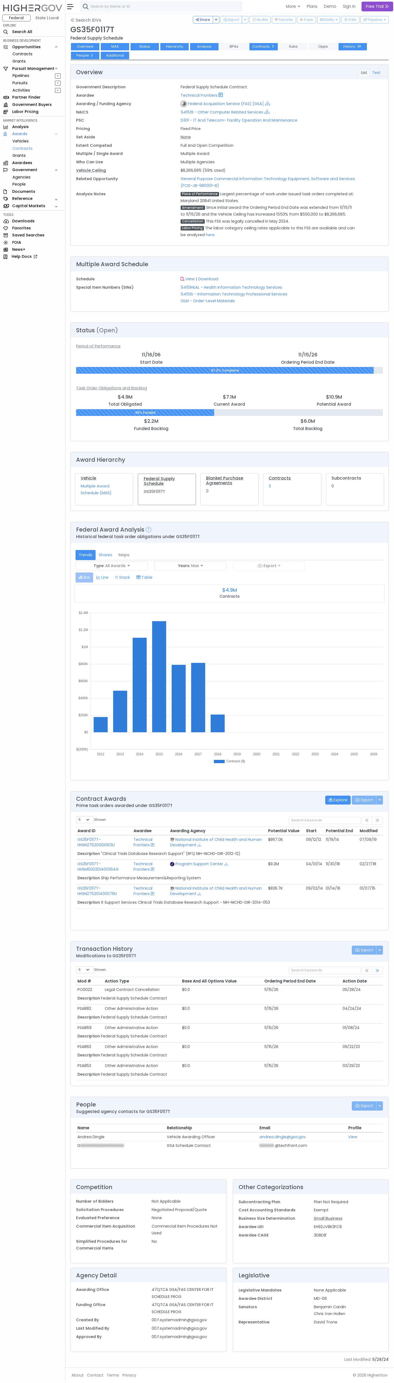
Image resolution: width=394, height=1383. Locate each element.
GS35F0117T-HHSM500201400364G (98, 866)
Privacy (129, 1375)
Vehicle (88, 478)
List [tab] (364, 72)
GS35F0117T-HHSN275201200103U (96, 842)
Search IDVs (85, 20)
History (352, 46)
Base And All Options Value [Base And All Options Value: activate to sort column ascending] (209, 981)
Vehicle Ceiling (91, 170)
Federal (16, 18)
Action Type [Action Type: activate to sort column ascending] (117, 981)
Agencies (21, 177)
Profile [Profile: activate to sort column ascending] (354, 1128)
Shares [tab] (105, 555)
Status (144, 46)
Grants (19, 61)
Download (208, 279)
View (190, 279)
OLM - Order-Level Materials (208, 301)
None (186, 137)
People (19, 184)
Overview (85, 46)
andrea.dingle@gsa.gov (282, 1137)
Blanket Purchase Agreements (224, 480)
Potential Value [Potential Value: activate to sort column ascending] (283, 831)
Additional (115, 55)
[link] (377, 971)
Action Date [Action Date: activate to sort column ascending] (355, 981)
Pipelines (20, 75)
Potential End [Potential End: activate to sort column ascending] (339, 831)
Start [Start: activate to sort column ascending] (311, 831)
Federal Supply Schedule (159, 481)
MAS (115, 46)
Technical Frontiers (199, 95)
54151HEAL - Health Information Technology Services (231, 287)
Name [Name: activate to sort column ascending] (83, 1128)
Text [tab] (376, 72)
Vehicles (20, 141)
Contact (95, 1375)
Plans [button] (312, 6)
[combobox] (161, 6)
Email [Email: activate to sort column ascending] (264, 1128)
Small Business (328, 1218)
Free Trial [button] (377, 6)
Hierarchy (174, 46)
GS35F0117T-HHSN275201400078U (97, 891)
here (210, 234)
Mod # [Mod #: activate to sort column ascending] (84, 981)
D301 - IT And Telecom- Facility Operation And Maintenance (239, 120)
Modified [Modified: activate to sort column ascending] (368, 831)
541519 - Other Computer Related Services (222, 112)
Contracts (22, 54)
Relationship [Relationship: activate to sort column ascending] (179, 1128)
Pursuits (20, 83)
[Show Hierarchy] (267, 103)
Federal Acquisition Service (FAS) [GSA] (226, 103)
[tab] (84, 577)
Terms (113, 1375)
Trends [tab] (85, 555)
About (77, 1375)
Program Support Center (199, 864)
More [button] (291, 6)
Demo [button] (330, 6)
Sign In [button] (349, 6)
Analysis (204, 46)
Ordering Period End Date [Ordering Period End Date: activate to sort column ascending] (289, 981)
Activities (21, 90)
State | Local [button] (47, 18)
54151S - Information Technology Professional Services (234, 294)
